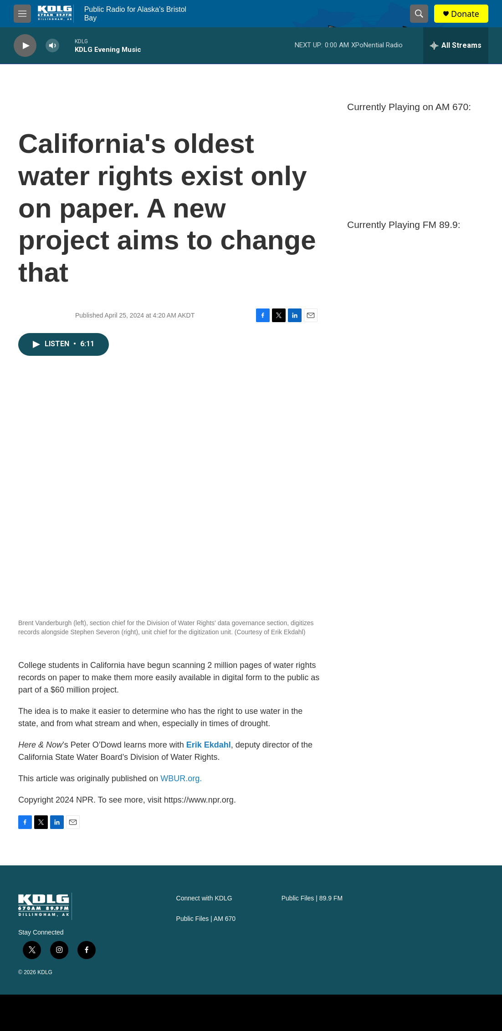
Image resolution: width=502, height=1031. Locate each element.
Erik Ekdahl (208, 744)
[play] (25, 45)
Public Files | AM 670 (206, 918)
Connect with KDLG (204, 898)
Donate (465, 14)
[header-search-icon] (419, 14)
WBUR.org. (181, 778)
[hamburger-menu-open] (22, 14)
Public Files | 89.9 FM (312, 898)
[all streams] (455, 45)
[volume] (52, 45)
